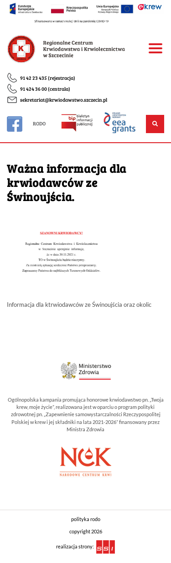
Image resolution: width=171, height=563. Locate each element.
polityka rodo (85, 519)
